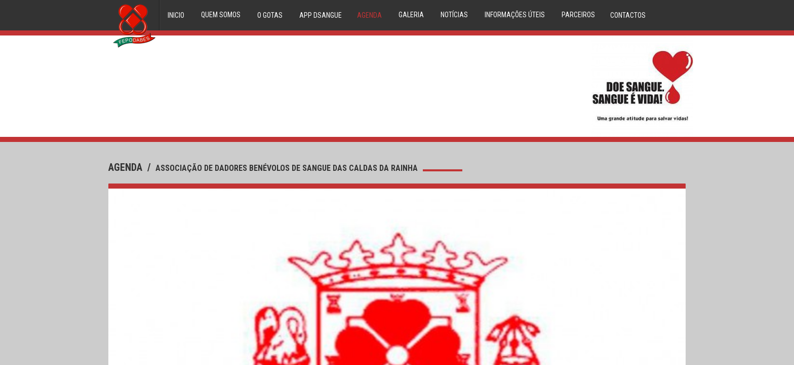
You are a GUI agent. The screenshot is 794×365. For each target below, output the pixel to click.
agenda (126, 167)
